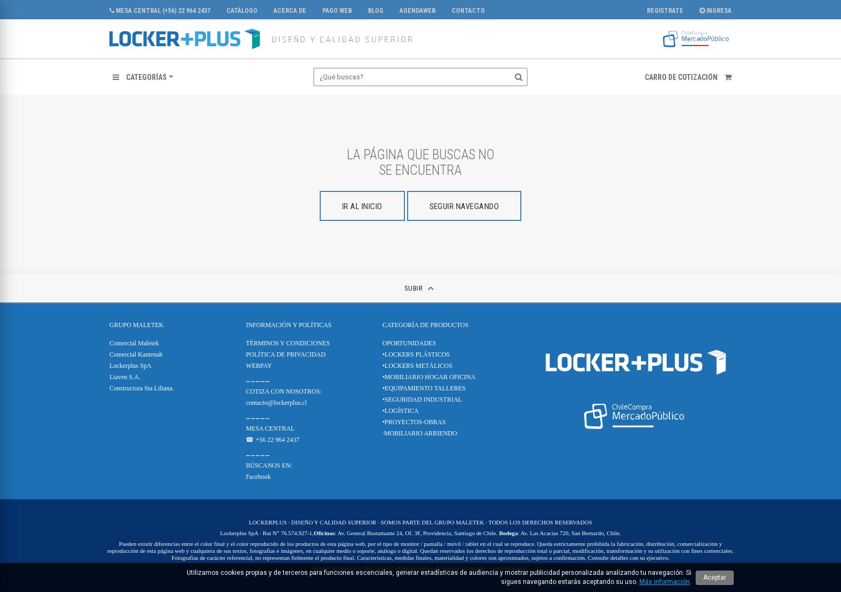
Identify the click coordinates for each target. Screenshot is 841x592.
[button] (142, 77)
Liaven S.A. (125, 377)
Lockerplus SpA (130, 365)
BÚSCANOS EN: (269, 465)
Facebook (258, 476)
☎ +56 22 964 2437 (272, 439)
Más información (664, 582)
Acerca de (290, 10)
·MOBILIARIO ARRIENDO (419, 433)
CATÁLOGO (241, 10)
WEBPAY (258, 365)
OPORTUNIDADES (409, 343)
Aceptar (714, 577)
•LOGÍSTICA (400, 411)
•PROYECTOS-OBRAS (414, 422)
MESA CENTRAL (270, 428)
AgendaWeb (418, 10)
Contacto (468, 10)
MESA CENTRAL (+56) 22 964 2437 (159, 10)
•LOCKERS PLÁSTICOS (416, 354)
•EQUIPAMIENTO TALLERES (424, 388)
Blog (375, 10)
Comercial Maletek (134, 343)
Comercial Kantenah (136, 354)
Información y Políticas (288, 325)
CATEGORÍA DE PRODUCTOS (425, 325)
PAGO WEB (337, 10)
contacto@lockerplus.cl (276, 402)
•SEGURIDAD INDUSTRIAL (422, 399)
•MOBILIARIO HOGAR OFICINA (429, 377)
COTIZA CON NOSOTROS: (283, 391)
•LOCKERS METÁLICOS (417, 365)
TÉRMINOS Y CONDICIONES (287, 343)
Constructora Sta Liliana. (141, 388)
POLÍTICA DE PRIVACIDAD (285, 354)
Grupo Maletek (136, 325)
